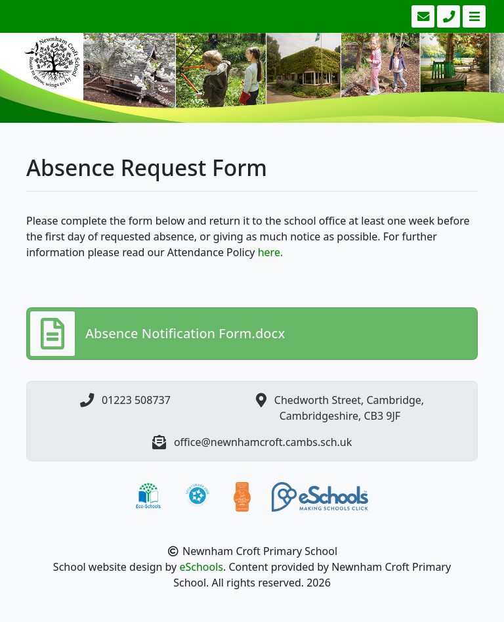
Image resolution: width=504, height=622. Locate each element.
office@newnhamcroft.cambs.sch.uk (263, 442)
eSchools (201, 567)
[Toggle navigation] (473, 16)
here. (271, 252)
